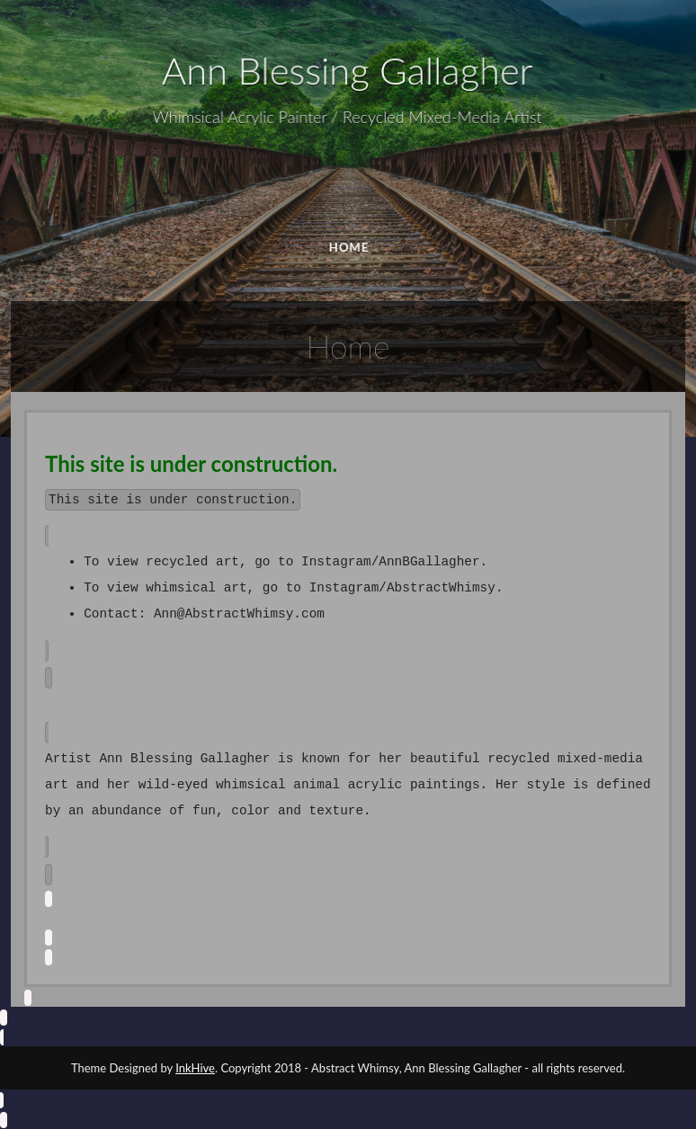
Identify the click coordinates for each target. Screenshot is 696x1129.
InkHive (195, 1068)
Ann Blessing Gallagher (346, 70)
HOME (350, 247)
